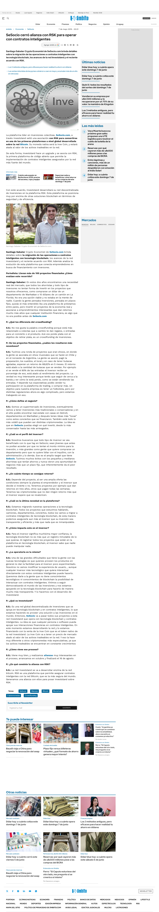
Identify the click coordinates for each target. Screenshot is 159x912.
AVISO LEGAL (71, 907)
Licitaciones (122, 907)
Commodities (102, 224)
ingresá (153, 18)
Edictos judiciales (90, 907)
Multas (107, 907)
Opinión (106, 24)
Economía (51, 24)
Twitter (7, 891)
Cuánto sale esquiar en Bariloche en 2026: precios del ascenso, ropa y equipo (29, 177)
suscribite (146, 18)
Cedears (111, 224)
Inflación (61, 13)
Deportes (36, 903)
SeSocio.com (56, 252)
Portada (10, 899)
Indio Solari (50, 13)
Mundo (23, 903)
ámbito (9, 29)
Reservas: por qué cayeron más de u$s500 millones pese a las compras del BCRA (100, 152)
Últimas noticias (27, 899)
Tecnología (126, 903)
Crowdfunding (31, 695)
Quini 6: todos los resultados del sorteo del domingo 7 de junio (96, 87)
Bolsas (92, 224)
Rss (138, 903)
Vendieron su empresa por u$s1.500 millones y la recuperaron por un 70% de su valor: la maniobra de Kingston (98, 100)
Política (79, 24)
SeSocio (30, 29)
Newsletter (154, 24)
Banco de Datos (88, 899)
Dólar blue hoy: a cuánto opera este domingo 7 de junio (98, 68)
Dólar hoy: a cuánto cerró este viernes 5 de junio (21, 858)
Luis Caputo (28, 13)
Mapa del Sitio (13, 907)
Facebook (12, 891)
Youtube (30, 891)
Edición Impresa (53, 903)
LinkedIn (24, 891)
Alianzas (34, 691)
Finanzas (65, 24)
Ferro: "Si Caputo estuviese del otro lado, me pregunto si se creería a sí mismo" (105, 748)
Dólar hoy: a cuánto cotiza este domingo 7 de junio (98, 77)
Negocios (39, 13)
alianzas (48, 655)
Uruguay (119, 24)
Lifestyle (145, 899)
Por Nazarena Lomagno (103, 755)
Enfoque (71, 13)
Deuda (18, 13)
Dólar (38, 24)
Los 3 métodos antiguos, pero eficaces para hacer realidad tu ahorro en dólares (39, 67)
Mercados (105, 899)
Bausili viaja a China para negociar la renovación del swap (22, 750)
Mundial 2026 (97, 13)
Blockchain (57, 691)
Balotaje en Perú (83, 13)
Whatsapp (36, 891)
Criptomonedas (13, 695)
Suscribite (67, 708)
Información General (76, 903)
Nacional (10, 903)
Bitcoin (24, 144)
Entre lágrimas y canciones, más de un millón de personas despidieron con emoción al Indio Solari (101, 165)
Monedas (85, 224)
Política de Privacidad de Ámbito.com (42, 907)
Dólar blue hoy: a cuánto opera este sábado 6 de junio (96, 858)
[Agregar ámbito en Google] (50, 45)
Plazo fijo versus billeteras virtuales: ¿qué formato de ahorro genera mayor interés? (60, 751)
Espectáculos (109, 903)
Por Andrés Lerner (101, 739)
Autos (94, 903)
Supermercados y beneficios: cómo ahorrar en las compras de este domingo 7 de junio (65, 178)
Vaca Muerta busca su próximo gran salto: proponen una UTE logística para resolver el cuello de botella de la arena (100, 137)
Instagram (18, 891)
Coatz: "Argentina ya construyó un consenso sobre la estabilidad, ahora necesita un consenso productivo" (105, 731)
